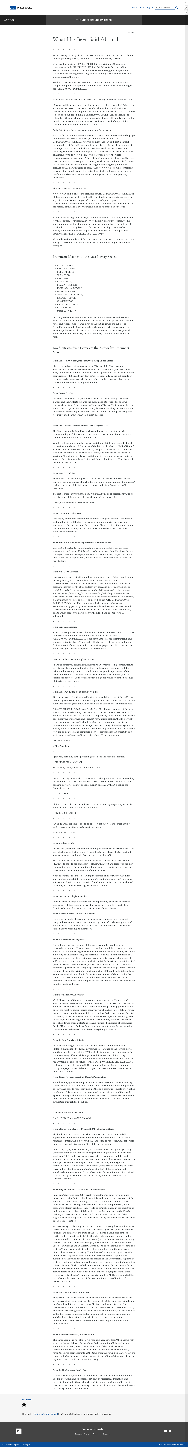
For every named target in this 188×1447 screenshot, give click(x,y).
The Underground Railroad (45, 1414)
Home (135, 7)
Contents (23, 20)
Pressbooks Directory (101, 1434)
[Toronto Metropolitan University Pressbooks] (22, 7)
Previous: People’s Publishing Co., (16, 1445)
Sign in (150, 7)
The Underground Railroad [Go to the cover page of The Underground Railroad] (94, 20)
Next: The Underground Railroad (172, 1445)
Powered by (92, 1429)
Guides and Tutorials (83, 1434)
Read (142, 7)
